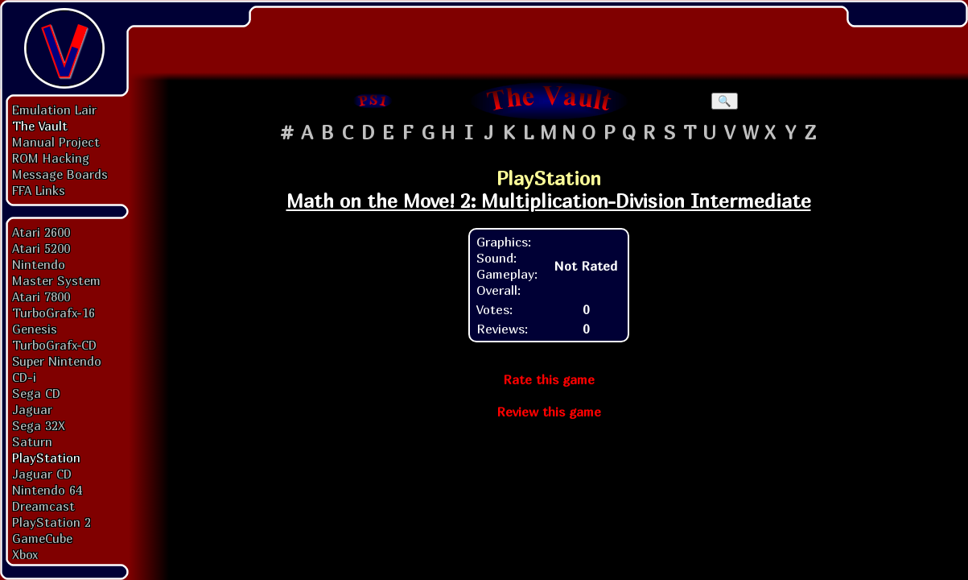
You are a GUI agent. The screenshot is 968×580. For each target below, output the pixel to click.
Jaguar (32, 409)
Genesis (34, 328)
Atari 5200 (41, 248)
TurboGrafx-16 (53, 312)
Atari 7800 (41, 296)
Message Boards (60, 174)
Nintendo (38, 264)
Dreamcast (43, 506)
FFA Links (38, 190)
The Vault (40, 125)
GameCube (42, 538)
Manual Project (56, 142)
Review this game (548, 412)
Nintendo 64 (47, 490)
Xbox (25, 554)
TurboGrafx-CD (54, 345)
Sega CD (36, 393)
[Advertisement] (549, 36)
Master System (56, 280)
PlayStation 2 (51, 522)
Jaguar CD (42, 473)
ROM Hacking (50, 158)
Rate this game (549, 379)
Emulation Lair (54, 109)
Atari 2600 (41, 232)
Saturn (32, 441)
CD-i (24, 377)
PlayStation (46, 457)
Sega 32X (38, 425)
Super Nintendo (56, 361)
